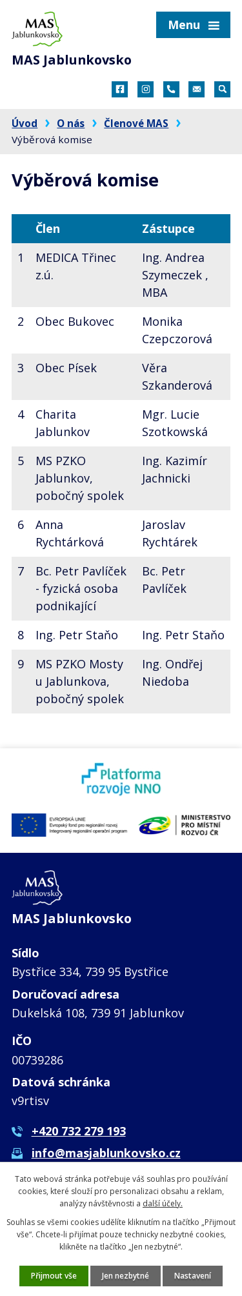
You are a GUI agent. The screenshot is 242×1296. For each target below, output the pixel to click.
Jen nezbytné (125, 1275)
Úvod (24, 123)
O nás (71, 123)
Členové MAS (136, 123)
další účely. (163, 1203)
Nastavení (192, 1275)
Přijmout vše (54, 1275)
